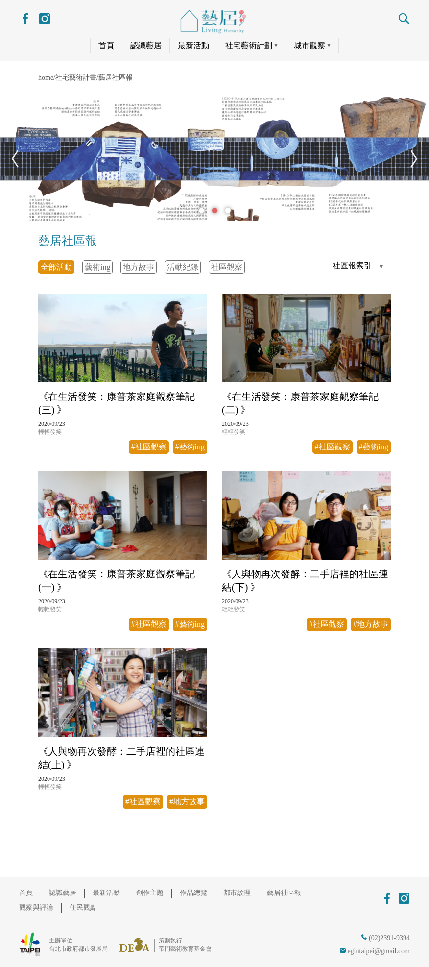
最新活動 (193, 45)
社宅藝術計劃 (248, 45)
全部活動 (56, 267)
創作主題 (150, 892)
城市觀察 (309, 45)
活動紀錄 (182, 267)
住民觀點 (83, 907)
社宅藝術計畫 (75, 77)
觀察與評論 (36, 907)
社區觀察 (226, 267)
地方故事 (138, 267)
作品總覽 (193, 892)
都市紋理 (237, 892)
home (45, 77)
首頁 (106, 45)
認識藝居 (146, 45)
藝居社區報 (115, 77)
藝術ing (97, 267)
